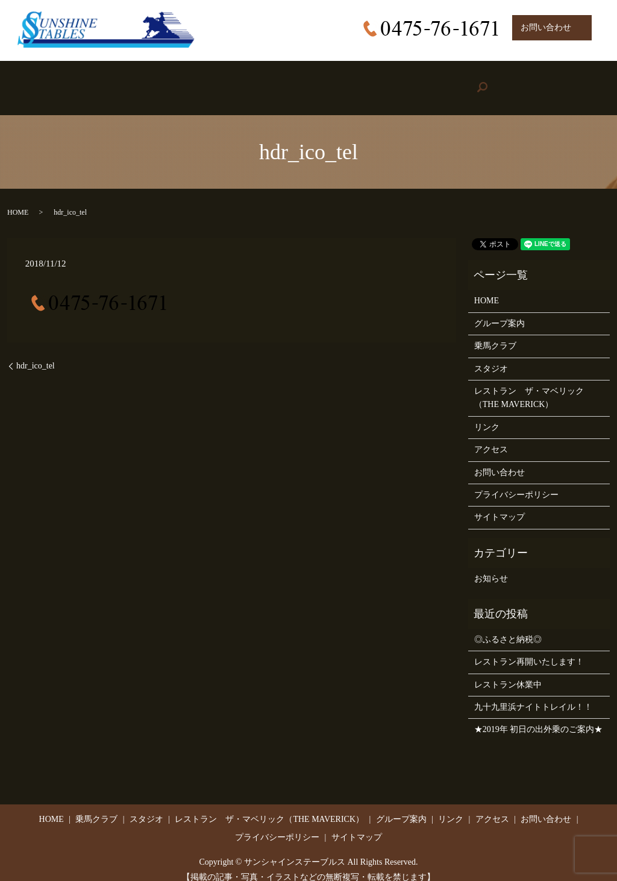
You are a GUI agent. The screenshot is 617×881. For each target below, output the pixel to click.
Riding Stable (136, 82)
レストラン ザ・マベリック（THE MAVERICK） (529, 385)
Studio (215, 82)
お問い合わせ (499, 459)
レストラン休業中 (508, 672)
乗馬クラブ (495, 333)
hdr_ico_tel (35, 353)
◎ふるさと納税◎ (508, 627)
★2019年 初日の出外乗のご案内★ (538, 717)
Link (447, 82)
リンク (487, 415)
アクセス (491, 437)
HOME (58, 82)
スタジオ (491, 356)
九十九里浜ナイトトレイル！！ (533, 694)
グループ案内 (499, 311)
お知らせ (491, 566)
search (581, 81)
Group (372, 82)
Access (514, 82)
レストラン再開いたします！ (529, 649)
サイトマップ (499, 505)
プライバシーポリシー (516, 482)
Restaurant (290, 82)
